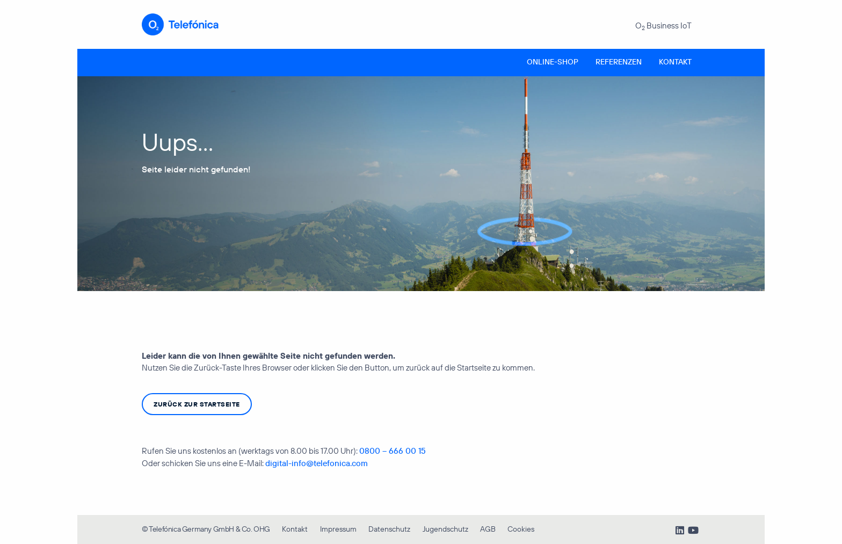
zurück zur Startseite (197, 404)
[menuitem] (552, 62)
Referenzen (619, 62)
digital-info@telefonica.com (316, 463)
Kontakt (675, 62)
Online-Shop (552, 62)
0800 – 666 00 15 (392, 451)
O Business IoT (663, 26)
